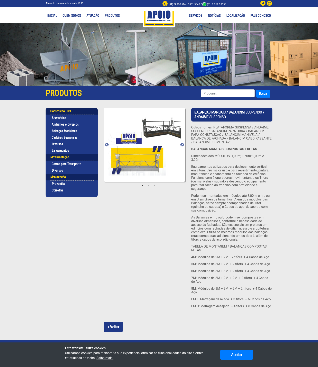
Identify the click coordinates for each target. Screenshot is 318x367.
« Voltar (113, 326)
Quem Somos (72, 16)
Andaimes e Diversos (65, 125)
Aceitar (236, 354)
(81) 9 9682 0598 (216, 4)
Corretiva (57, 191)
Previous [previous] (107, 145)
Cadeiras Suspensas (64, 138)
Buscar (263, 94)
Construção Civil (60, 111)
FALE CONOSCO (260, 16)
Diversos (57, 144)
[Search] (228, 93)
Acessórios (59, 118)
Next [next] (182, 145)
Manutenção (58, 177)
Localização (235, 16)
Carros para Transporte (66, 164)
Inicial (52, 16)
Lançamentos (60, 151)
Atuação (92, 16)
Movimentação (59, 157)
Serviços (195, 16)
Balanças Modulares (64, 131)
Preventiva (58, 184)
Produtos (112, 16)
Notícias (214, 16)
